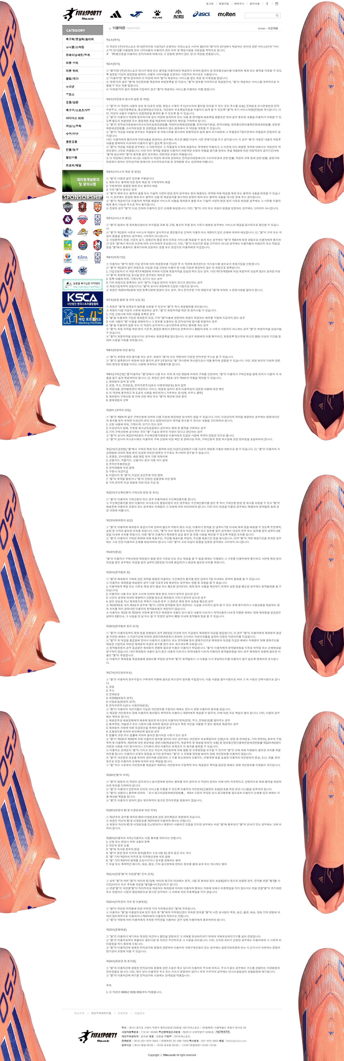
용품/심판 (72, 102)
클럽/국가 (72, 78)
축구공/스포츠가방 (78, 110)
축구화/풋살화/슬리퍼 (80, 39)
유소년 (70, 86)
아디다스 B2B (75, 118)
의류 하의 (72, 71)
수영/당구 (72, 134)
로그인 (210, 3)
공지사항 (255, 3)
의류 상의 (72, 63)
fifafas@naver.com (236, 1041)
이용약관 (123, 1013)
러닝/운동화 (73, 126)
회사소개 (79, 1013)
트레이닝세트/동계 (78, 55)
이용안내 (139, 1013)
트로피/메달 (73, 165)
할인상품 (71, 157)
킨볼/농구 (72, 149)
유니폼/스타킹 (75, 47)
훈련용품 (71, 142)
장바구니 (239, 3)
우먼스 (70, 94)
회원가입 (224, 3)
